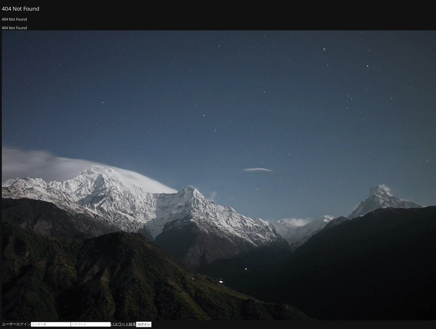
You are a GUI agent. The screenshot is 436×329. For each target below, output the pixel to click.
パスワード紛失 (123, 324)
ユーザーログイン (16, 324)
